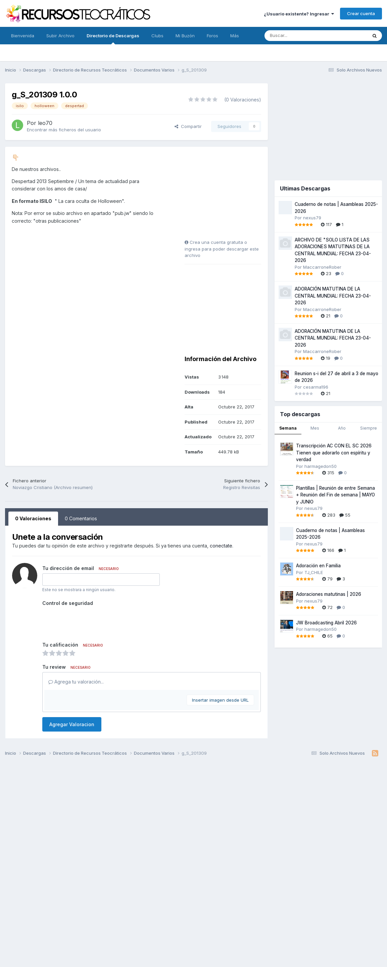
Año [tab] (342, 428)
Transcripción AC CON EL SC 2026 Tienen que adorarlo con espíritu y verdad (334, 452)
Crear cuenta (361, 13)
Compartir (188, 126)
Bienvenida (22, 35)
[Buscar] (300, 35)
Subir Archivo (60, 35)
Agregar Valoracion (71, 724)
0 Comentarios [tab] (81, 518)
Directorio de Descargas (113, 38)
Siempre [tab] (368, 428)
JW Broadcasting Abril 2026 (326, 622)
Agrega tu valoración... (76, 682)
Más (234, 35)
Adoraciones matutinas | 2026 (328, 594)
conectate (221, 545)
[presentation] (93, 621)
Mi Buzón (185, 35)
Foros (212, 35)
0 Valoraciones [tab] (33, 518)
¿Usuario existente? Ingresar (299, 13)
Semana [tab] (288, 428)
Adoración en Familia (318, 565)
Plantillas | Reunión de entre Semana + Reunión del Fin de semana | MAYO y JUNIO (335, 494)
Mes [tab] (314, 428)
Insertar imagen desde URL (220, 700)
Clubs (157, 35)
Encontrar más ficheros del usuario (64, 129)
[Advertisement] (227, 195)
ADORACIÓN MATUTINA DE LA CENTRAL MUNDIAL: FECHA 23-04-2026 (333, 295)
